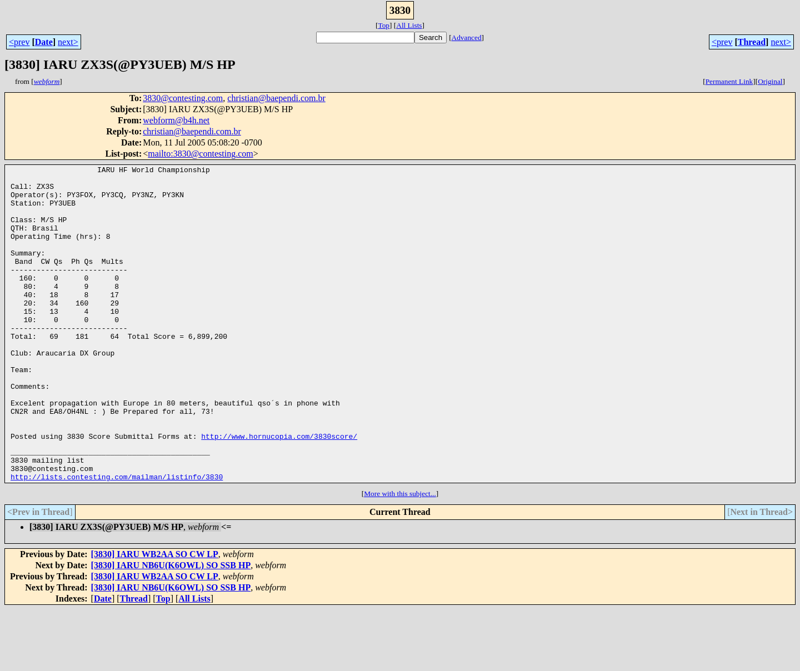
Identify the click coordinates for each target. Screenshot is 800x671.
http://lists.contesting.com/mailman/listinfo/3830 (117, 538)
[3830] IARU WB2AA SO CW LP (154, 615)
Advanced (467, 37)
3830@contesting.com (183, 98)
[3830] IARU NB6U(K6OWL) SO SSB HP (171, 627)
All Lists (409, 25)
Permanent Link (729, 81)
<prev (19, 42)
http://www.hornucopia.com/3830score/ (279, 491)
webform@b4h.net (176, 120)
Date (44, 42)
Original (770, 81)
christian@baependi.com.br (276, 98)
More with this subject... (400, 555)
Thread (752, 42)
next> (68, 42)
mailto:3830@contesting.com (200, 153)
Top (383, 25)
